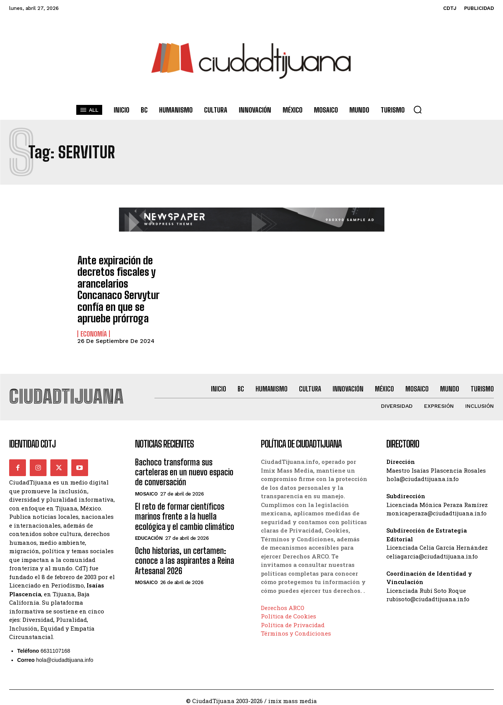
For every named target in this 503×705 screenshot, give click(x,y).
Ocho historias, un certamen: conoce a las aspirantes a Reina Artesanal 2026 (184, 553)
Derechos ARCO (282, 600)
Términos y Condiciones (296, 626)
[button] (417, 109)
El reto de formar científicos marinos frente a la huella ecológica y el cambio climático (184, 509)
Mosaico (146, 486)
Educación (149, 531)
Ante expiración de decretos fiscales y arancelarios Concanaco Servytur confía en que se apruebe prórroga (113, 284)
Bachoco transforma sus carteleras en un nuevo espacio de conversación (184, 465)
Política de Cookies (288, 609)
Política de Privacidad (293, 617)
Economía (93, 324)
